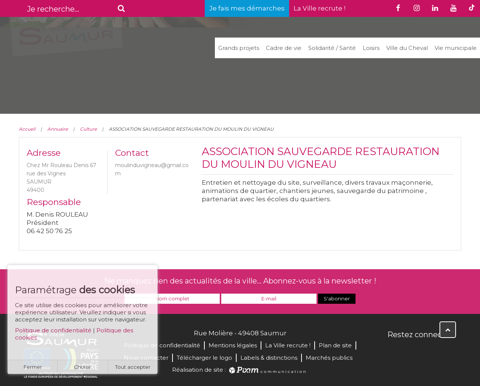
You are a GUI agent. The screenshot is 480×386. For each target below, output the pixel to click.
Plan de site (335, 345)
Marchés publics (329, 357)
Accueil (27, 129)
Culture (88, 129)
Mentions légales (232, 345)
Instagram (443, 350)
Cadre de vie (284, 47)
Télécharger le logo (204, 357)
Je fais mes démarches (247, 8)
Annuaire (57, 129)
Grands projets (238, 47)
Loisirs (371, 47)
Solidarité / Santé (332, 47)
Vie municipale (456, 47)
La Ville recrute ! (319, 8)
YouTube (427, 350)
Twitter (410, 350)
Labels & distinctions (268, 357)
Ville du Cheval (407, 47)
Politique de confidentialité (53, 333)
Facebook (393, 350)
